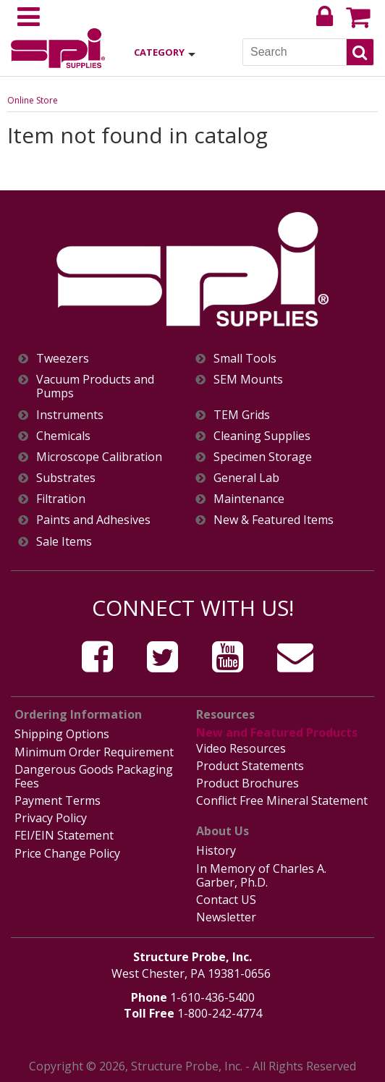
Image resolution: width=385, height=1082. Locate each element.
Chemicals (63, 436)
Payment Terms (57, 800)
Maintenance (248, 499)
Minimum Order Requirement (94, 752)
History (216, 850)
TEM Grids (241, 415)
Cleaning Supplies (261, 436)
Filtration (60, 499)
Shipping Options (61, 734)
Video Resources (241, 748)
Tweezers (62, 358)
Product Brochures (247, 783)
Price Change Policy (67, 853)
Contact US (226, 900)
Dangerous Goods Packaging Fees (93, 776)
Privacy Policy (50, 818)
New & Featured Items (273, 520)
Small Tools (244, 358)
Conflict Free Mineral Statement (282, 800)
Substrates (66, 478)
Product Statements (250, 766)
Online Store (32, 100)
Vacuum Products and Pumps (95, 386)
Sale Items (64, 542)
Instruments (69, 415)
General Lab (246, 478)
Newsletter (226, 917)
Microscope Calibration (99, 457)
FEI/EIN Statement (64, 835)
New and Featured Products (277, 732)
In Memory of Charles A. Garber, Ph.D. (261, 875)
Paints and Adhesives (93, 520)
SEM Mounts (248, 379)
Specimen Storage (262, 457)
